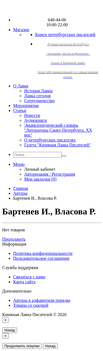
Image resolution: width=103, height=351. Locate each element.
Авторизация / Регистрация (49, 174)
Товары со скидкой (30, 305)
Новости (32, 115)
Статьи (19, 110)
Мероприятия (26, 105)
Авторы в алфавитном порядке (42, 300)
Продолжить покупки (22, 346)
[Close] (5, 320)
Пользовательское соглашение (41, 258)
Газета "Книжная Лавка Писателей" (57, 145)
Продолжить (14, 239)
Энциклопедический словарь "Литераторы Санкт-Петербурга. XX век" (58, 130)
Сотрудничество (39, 100)
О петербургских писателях (50, 140)
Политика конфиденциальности (43, 253)
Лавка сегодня (37, 95)
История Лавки (38, 91)
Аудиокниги (35, 120)
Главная (20, 188)
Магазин (21, 29)
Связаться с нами (29, 277)
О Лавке (21, 86)
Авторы (20, 193)
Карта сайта (24, 281)
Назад (9, 330)
